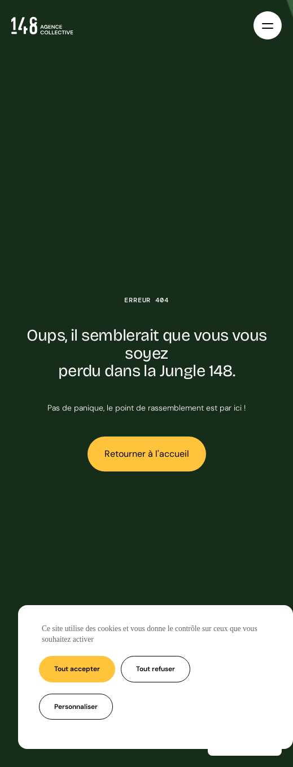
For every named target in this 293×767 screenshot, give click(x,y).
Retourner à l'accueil (146, 454)
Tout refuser (155, 668)
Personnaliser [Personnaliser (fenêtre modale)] (76, 706)
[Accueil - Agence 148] (42, 25)
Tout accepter (77, 668)
